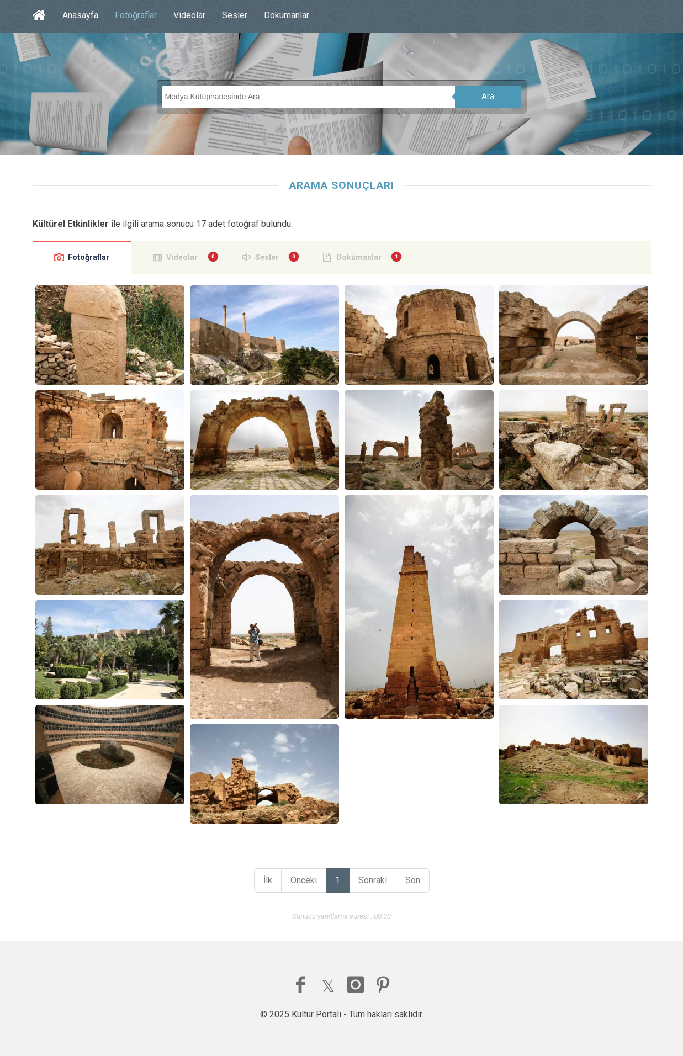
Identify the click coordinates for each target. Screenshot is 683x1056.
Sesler (234, 15)
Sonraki (372, 880)
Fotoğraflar (136, 15)
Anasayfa (80, 15)
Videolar (189, 15)
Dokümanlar (286, 15)
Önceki (303, 880)
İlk (267, 880)
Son (412, 880)
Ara (487, 96)
